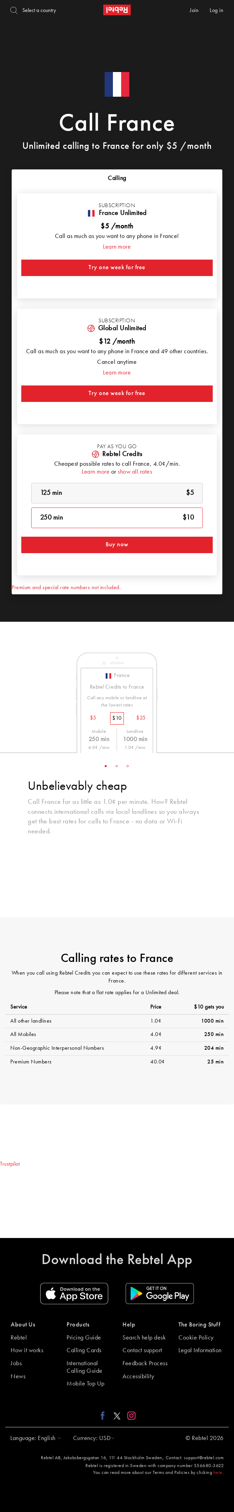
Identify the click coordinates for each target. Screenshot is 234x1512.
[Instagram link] (130, 1416)
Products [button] (78, 1325)
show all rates (135, 472)
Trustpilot (10, 1164)
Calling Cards (84, 1350)
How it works (27, 1350)
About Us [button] (23, 1325)
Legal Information (200, 1350)
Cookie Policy (196, 1338)
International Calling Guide (85, 1367)
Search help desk (144, 1338)
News (18, 1376)
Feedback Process (144, 1363)
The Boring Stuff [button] (199, 1325)
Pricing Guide (84, 1338)
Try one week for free (117, 267)
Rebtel (19, 1338)
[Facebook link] (104, 1416)
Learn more (117, 247)
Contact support (142, 1350)
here (218, 1472)
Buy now (117, 544)
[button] (34, 1438)
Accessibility (138, 1376)
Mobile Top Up (86, 1384)
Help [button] (128, 1325)
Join (194, 10)
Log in (216, 10)
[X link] (117, 1416)
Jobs (16, 1363)
